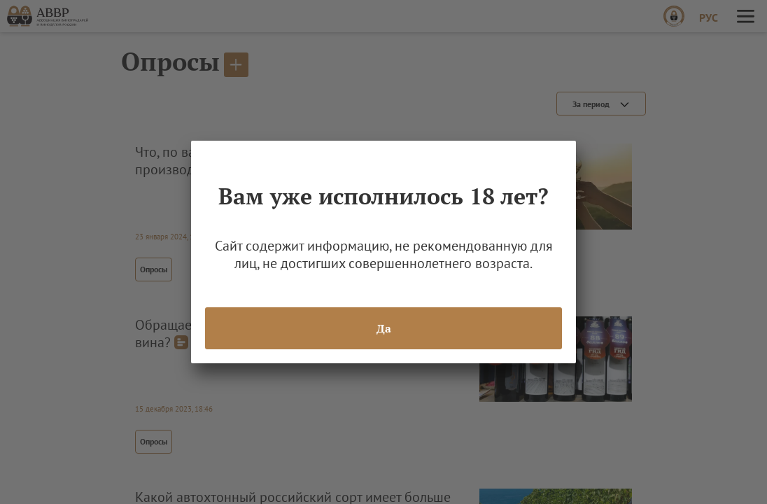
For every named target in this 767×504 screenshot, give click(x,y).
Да (384, 328)
